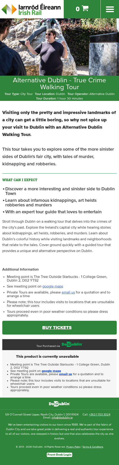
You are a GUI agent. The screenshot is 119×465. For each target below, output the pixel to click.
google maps (52, 286)
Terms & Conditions (92, 447)
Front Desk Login (59, 454)
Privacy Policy (73, 447)
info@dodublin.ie (62, 417)
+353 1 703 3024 (99, 414)
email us (68, 292)
